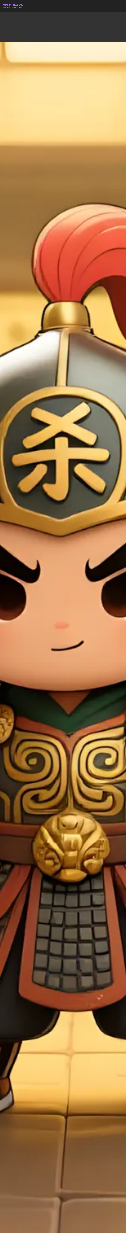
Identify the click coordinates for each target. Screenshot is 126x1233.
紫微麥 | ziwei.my (13, 4)
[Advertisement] (63, 27)
